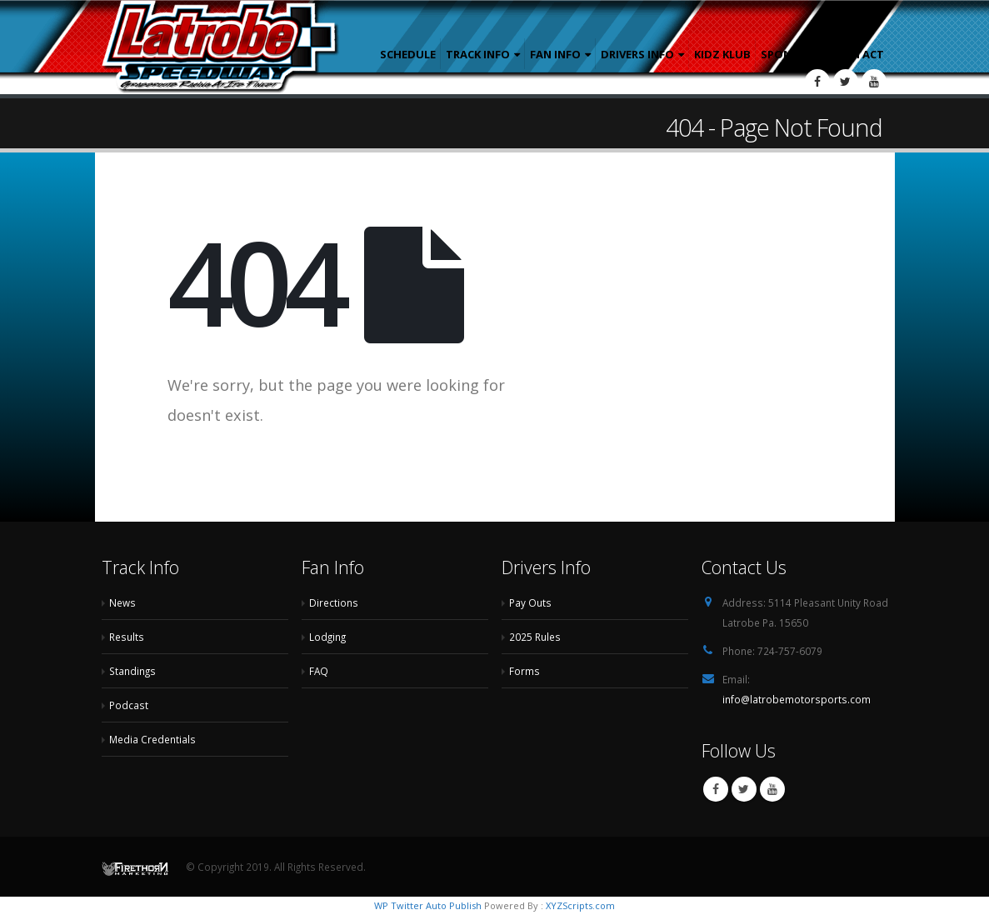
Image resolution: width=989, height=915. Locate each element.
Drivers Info (637, 54)
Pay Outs (530, 602)
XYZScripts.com (580, 905)
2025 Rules (535, 636)
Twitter (744, 789)
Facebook (715, 789)
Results (126, 636)
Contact (857, 54)
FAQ (318, 671)
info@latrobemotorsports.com (796, 699)
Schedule (408, 54)
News (122, 602)
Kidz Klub (722, 54)
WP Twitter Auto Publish (428, 905)
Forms (524, 671)
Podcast (128, 705)
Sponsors (791, 54)
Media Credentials (152, 739)
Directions (333, 602)
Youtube (772, 789)
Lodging (327, 636)
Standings (132, 671)
